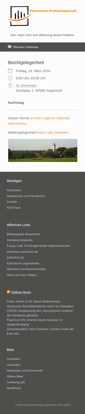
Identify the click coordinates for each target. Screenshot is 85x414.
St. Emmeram (26, 85)
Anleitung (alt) (16, 382)
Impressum (14, 190)
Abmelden (13, 365)
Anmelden (13, 359)
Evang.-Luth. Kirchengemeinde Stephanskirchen (38, 245)
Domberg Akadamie (20, 240)
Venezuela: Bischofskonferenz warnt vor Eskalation (40, 306)
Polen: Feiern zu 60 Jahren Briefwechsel (33, 301)
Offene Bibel (15, 376)
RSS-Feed (14, 207)
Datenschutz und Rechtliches (26, 196)
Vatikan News (21, 292)
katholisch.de (15, 257)
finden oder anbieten (52, 132)
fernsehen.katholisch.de (22, 251)
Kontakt (12, 201)
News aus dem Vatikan (22, 275)
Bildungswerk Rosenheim (23, 234)
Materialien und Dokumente (25, 370)
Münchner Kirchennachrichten (26, 269)
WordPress (14, 388)
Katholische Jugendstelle (23, 263)
